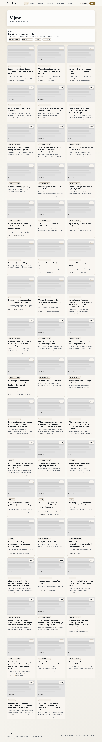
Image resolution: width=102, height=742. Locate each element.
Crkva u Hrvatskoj (14, 65)
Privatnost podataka (70, 738)
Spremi (31, 48)
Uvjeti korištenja (81, 738)
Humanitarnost (60, 3)
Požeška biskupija (44, 538)
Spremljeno (92, 735)
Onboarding (78, 735)
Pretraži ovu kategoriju (14, 39)
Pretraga (69, 3)
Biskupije (41, 3)
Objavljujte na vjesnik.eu (67, 735)
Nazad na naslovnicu (27, 39)
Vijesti (26, 3)
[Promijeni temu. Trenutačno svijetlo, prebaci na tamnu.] (84, 3)
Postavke (85, 735)
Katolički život (50, 3)
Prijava (92, 3)
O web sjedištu (91, 738)
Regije (32, 3)
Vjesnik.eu (11, 3)
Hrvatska (72, 578)
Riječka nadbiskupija (45, 418)
